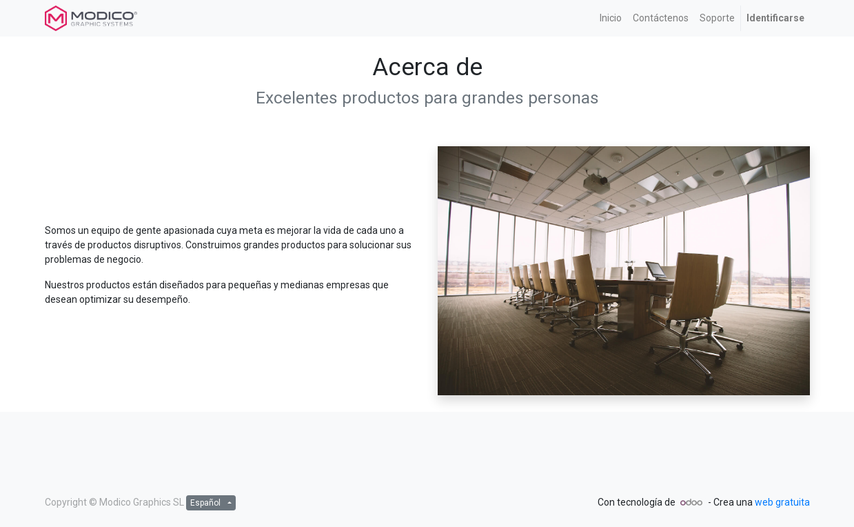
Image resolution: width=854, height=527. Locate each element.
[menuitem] (610, 18)
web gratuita (782, 502)
